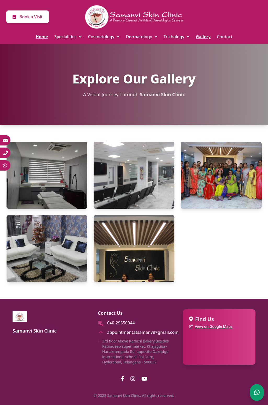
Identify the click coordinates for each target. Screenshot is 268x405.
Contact (224, 37)
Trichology (177, 37)
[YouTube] (144, 379)
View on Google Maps (213, 326)
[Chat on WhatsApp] (257, 392)
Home (42, 37)
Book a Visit (28, 17)
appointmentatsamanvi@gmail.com (143, 332)
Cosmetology (103, 37)
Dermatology (141, 37)
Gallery (203, 37)
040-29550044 (121, 323)
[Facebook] (122, 379)
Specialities (68, 37)
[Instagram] (132, 379)
